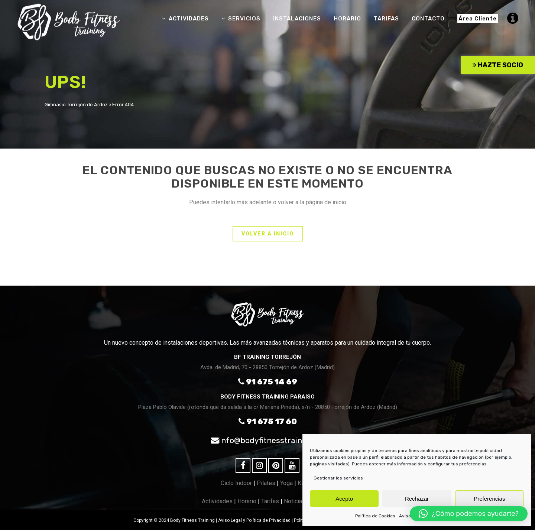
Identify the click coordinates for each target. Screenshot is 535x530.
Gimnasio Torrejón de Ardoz (76, 104)
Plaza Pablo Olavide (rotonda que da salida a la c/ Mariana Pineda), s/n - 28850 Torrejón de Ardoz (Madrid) (267, 407)
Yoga (286, 483)
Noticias (294, 501)
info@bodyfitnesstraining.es (267, 440)
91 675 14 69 (267, 381)
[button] (469, 513)
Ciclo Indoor (236, 483)
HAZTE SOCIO (498, 65)
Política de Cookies (375, 515)
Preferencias (489, 498)
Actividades (217, 501)
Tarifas (270, 501)
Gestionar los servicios (338, 478)
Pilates (266, 483)
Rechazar (417, 498)
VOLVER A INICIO (267, 234)
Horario (246, 501)
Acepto (344, 498)
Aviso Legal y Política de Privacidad (254, 520)
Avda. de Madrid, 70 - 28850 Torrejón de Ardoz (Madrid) (267, 367)
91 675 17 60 (268, 421)
